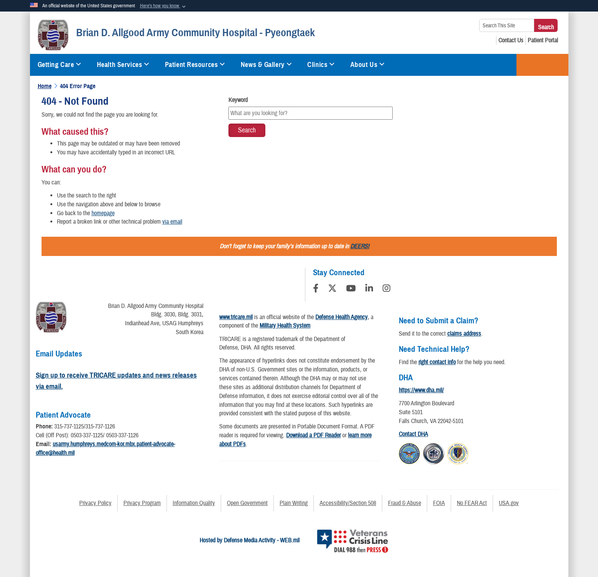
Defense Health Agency (341, 317)
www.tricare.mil (236, 317)
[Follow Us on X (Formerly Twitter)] (332, 289)
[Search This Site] (506, 25)
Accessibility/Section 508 (348, 503)
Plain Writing (294, 503)
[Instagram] (386, 289)
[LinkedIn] (369, 289)
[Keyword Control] (310, 113)
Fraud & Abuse (404, 503)
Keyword (238, 100)
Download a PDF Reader (313, 435)
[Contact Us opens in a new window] (510, 40)
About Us (367, 64)
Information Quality (194, 503)
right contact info (437, 362)
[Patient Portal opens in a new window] (543, 40)
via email (172, 222)
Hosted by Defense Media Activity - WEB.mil (250, 540)
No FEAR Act (472, 503)
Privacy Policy (95, 503)
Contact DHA (413, 434)
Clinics (321, 64)
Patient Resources (195, 64)
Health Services (123, 64)
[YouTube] (351, 289)
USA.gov (509, 503)
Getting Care (60, 64)
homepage (103, 213)
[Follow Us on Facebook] (315, 289)
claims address (464, 334)
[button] (163, 6)
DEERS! (359, 246)
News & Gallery (266, 64)
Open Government (247, 503)
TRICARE (542, 65)
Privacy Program (142, 503)
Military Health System (285, 325)
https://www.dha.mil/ (421, 390)
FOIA (439, 503)
